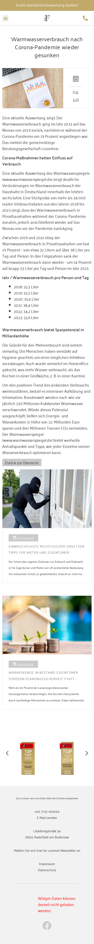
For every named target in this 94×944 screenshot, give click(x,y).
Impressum (47, 863)
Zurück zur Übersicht (22, 462)
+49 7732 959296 (46, 811)
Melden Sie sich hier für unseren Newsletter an (47, 850)
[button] (5, 18)
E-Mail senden (47, 817)
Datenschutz (47, 870)
